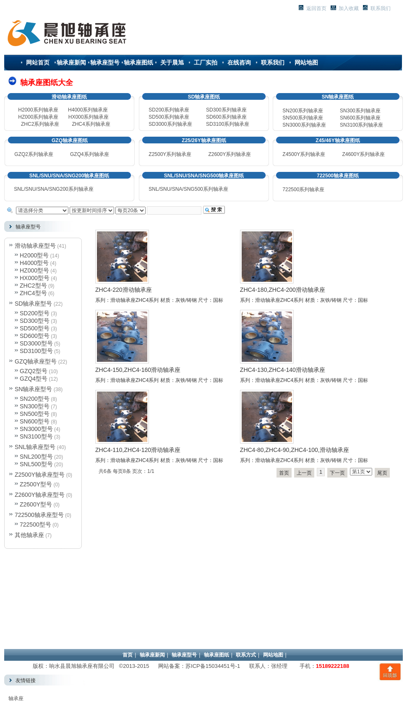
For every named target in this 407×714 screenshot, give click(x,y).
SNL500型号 (36, 464)
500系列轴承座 (302, 118)
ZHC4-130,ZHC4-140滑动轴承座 (282, 369)
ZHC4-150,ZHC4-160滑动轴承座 (137, 369)
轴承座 (15, 698)
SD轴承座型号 (33, 303)
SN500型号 (35, 413)
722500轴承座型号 (39, 514)
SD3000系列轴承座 (170, 124)
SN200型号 (35, 398)
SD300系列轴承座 (226, 110)
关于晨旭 (172, 62)
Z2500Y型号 (36, 484)
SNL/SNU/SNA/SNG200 (53, 189)
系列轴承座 (96, 154)
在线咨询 (239, 62)
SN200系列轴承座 (302, 111)
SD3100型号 (36, 351)
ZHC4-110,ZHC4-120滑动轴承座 (137, 450)
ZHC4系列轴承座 (91, 124)
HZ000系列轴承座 (38, 117)
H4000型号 (34, 263)
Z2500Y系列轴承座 (170, 154)
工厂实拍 (205, 62)
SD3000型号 (36, 343)
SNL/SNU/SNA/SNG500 (188, 189)
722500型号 (35, 524)
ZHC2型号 (33, 285)
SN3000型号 (36, 429)
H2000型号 (34, 255)
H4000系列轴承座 (88, 110)
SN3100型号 (36, 436)
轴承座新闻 (71, 62)
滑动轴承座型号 (35, 245)
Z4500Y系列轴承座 (303, 154)
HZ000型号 (34, 270)
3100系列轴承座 (361, 125)
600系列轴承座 (360, 118)
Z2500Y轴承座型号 (40, 474)
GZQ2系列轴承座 (33, 154)
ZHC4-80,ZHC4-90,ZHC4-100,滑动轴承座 (294, 450)
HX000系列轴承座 (88, 117)
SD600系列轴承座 (226, 117)
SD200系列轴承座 (169, 110)
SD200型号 (35, 313)
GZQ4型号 (33, 378)
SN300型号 (35, 406)
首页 (284, 473)
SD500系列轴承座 (169, 117)
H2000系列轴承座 (38, 110)
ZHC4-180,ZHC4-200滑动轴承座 (282, 289)
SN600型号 (35, 421)
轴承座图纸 (138, 62)
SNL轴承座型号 (35, 447)
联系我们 (272, 62)
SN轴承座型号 (33, 389)
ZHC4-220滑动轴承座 (123, 289)
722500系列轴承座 (303, 189)
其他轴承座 (29, 535)
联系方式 (246, 655)
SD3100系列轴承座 (227, 124)
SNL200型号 (36, 456)
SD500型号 (35, 328)
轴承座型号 (105, 62)
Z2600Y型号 (36, 504)
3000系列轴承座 (304, 125)
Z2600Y (217, 154)
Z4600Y (351, 154)
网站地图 (306, 62)
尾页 (382, 473)
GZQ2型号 (33, 371)
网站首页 (38, 62)
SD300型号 (35, 320)
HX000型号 (35, 278)
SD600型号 (35, 335)
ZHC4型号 (33, 293)
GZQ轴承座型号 (36, 361)
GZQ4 (77, 154)
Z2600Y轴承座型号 (40, 494)
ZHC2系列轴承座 (40, 124)
